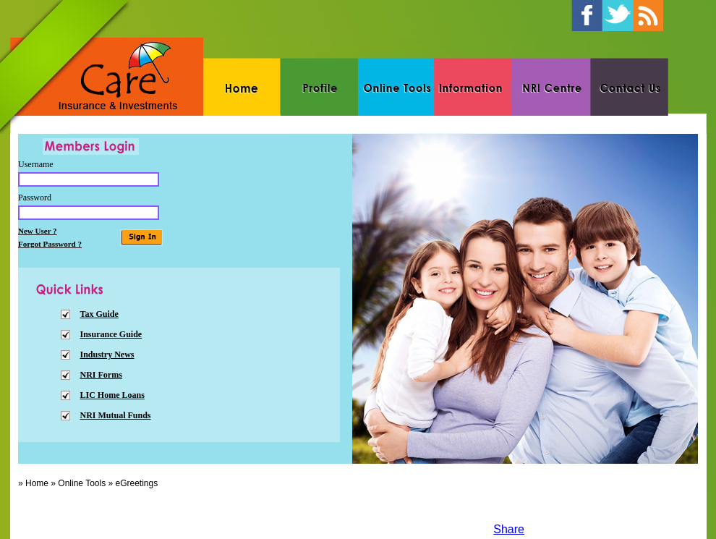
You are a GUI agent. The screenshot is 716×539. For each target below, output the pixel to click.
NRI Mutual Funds (115, 415)
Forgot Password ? (50, 243)
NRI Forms (101, 375)
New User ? (37, 230)
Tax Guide (99, 314)
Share (508, 529)
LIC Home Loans (112, 395)
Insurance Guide (111, 334)
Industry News (107, 354)
